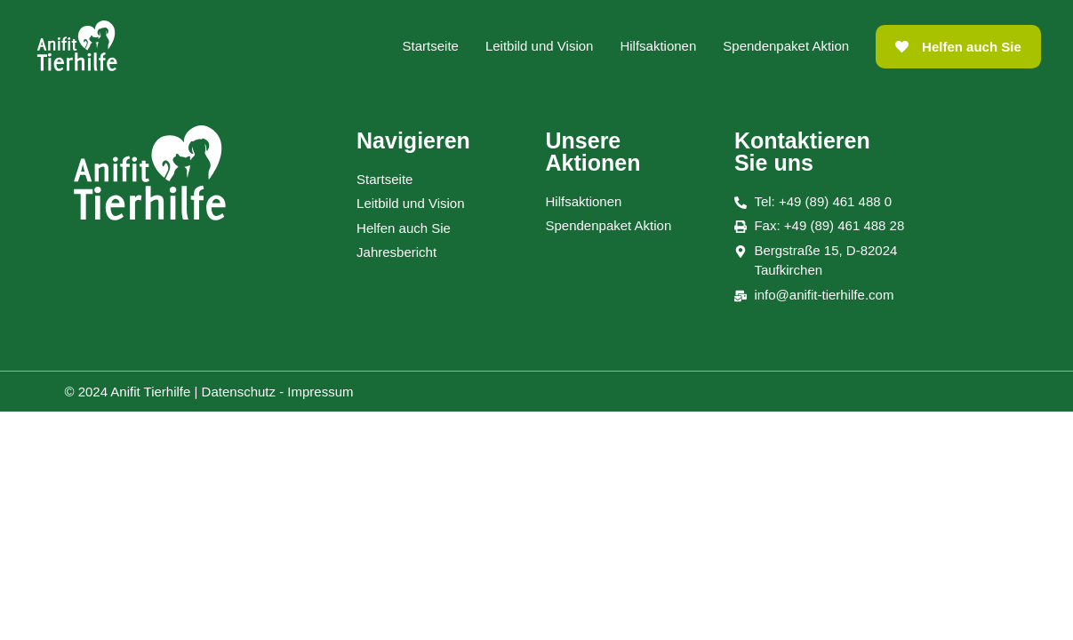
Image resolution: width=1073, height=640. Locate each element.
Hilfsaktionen (658, 45)
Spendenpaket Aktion (786, 45)
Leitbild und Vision (539, 45)
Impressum (320, 391)
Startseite (431, 45)
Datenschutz (239, 391)
